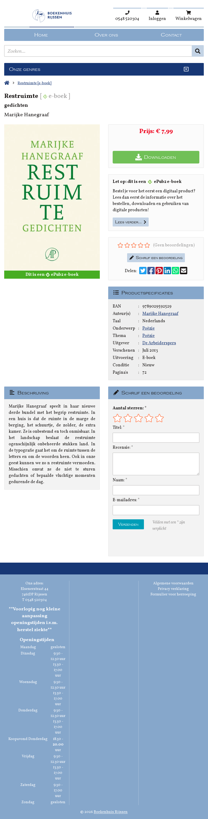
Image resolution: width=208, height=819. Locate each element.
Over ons (106, 35)
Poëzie (148, 328)
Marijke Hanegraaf (160, 314)
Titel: (117, 428)
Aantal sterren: (128, 408)
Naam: (119, 480)
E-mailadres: (125, 500)
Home (41, 35)
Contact (171, 35)
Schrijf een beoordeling (156, 257)
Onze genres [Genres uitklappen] (24, 69)
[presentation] (146, 544)
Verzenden (128, 524)
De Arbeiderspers (159, 343)
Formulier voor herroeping (173, 594)
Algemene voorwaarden (173, 583)
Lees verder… (130, 222)
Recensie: (122, 448)
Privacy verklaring (173, 588)
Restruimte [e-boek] (34, 83)
